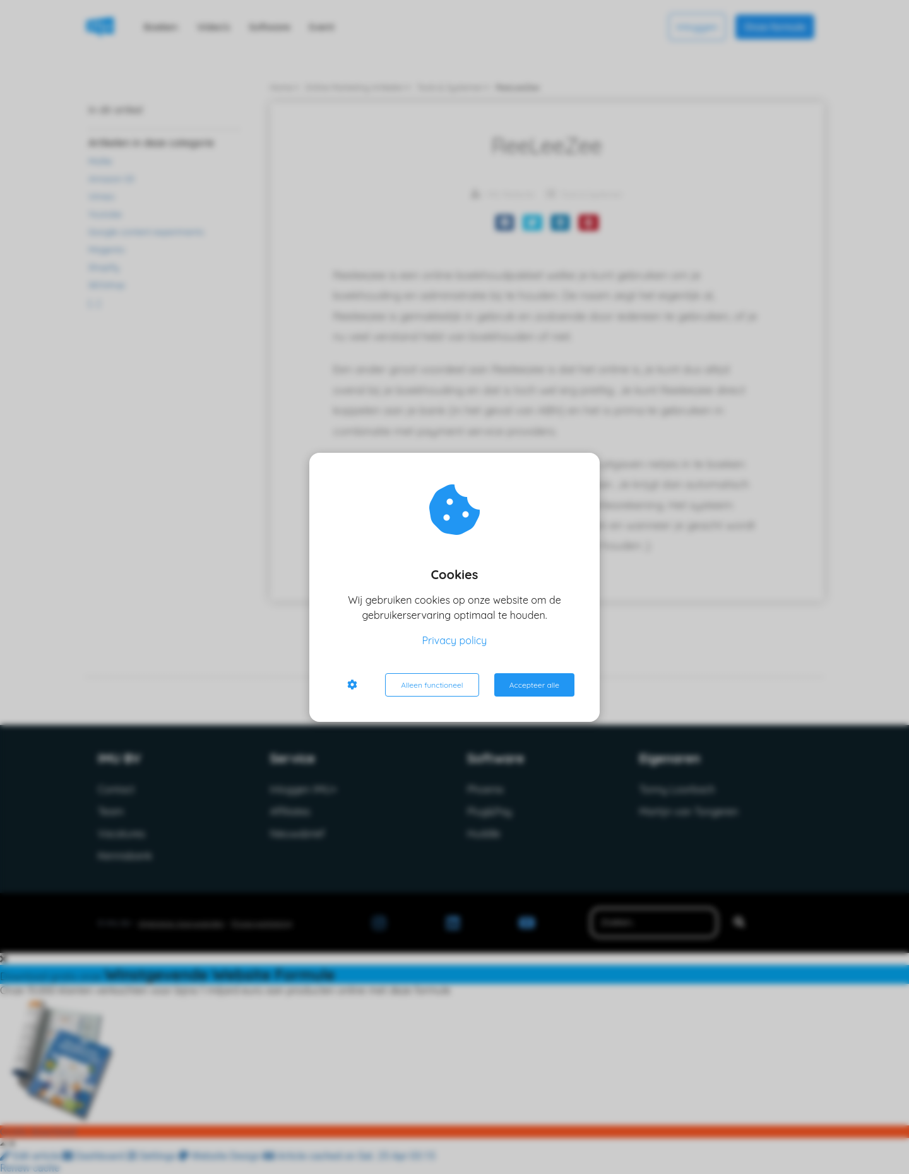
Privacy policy (454, 640)
